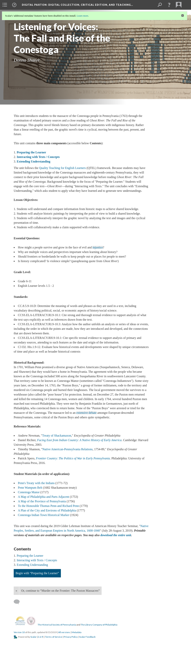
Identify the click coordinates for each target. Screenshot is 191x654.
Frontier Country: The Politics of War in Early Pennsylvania (73, 458)
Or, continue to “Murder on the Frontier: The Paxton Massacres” (60, 590)
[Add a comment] (18, 601)
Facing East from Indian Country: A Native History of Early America (79, 440)
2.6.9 (40, 636)
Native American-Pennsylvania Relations (67, 449)
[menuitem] (5, 5)
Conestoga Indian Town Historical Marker (43, 515)
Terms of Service (53, 636)
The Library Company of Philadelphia (99, 624)
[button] (169, 5)
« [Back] (16, 590)
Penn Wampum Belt (30, 487)
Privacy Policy (71, 636)
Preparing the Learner (31, 152)
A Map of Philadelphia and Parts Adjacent (43, 496)
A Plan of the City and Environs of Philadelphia (47, 510)
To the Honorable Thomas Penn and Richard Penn (48, 505)
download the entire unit (115, 535)
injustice (97, 247)
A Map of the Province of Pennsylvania (42, 501)
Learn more (82, 15)
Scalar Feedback (87, 636)
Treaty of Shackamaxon (56, 435)
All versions (64, 632)
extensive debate (86, 412)
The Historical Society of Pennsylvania (57, 624)
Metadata (76, 632)
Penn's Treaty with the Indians (36, 483)
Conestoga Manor (29, 492)
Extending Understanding (33, 161)
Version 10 (19, 632)
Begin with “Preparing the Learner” (37, 573)
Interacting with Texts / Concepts (38, 157)
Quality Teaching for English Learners (62, 168)
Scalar (33, 636)
